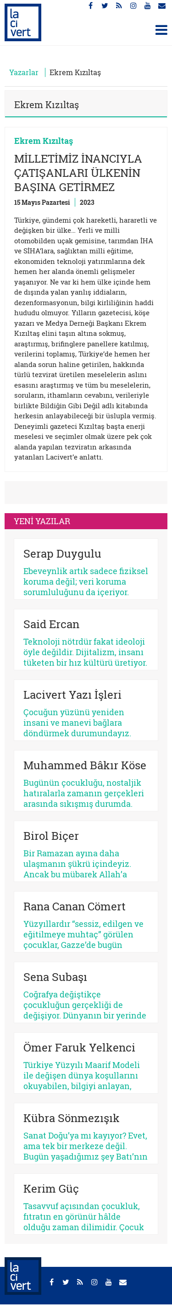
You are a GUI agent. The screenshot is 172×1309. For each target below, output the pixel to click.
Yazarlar (24, 72)
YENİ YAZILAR (42, 520)
